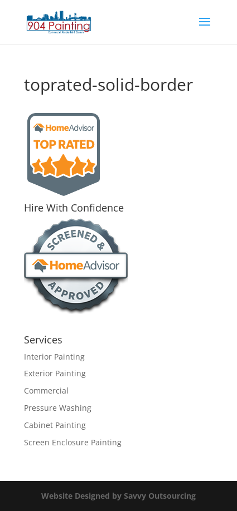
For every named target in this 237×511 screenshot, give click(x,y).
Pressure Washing (57, 407)
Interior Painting (54, 356)
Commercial (46, 390)
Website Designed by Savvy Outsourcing (118, 495)
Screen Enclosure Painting (73, 442)
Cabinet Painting (55, 425)
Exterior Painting (55, 373)
